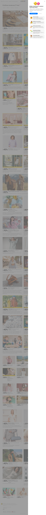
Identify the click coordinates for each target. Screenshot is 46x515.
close (44, 1)
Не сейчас (40, 13)
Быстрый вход (33, 13)
